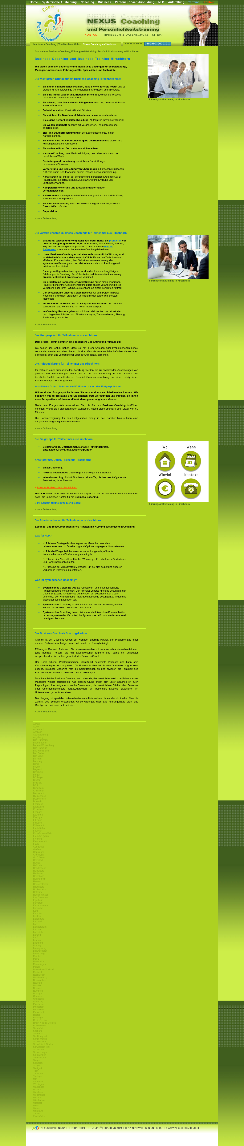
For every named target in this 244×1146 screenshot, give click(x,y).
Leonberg (38, 943)
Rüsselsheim (39, 1025)
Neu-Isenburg (40, 977)
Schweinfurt (39, 1049)
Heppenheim (39, 878)
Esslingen (38, 817)
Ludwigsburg (39, 948)
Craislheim (38, 790)
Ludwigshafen (40, 951)
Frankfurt (37, 830)
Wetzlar (37, 1097)
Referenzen (153, 43)
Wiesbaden (39, 1100)
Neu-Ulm (37, 985)
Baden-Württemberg (43, 745)
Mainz (36, 959)
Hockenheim (39, 889)
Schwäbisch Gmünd (43, 1044)
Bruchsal (37, 782)
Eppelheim (38, 809)
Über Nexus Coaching (44, 44)
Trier (35, 1071)
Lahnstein (38, 921)
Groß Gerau (39, 857)
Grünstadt (38, 860)
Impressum (112, 34)
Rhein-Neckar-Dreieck (44, 1023)
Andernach (38, 729)
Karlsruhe (38, 908)
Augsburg (38, 737)
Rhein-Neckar (40, 1020)
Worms (36, 1108)
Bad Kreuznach (41, 750)
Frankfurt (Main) (41, 836)
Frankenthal (39, 828)
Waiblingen (38, 1087)
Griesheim (38, 854)
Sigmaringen (39, 1055)
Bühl (35, 785)
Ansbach (37, 732)
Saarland (37, 1031)
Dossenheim (39, 798)
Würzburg (38, 1111)
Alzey (36, 726)
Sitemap (159, 34)
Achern (36, 724)
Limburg (37, 945)
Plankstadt (38, 1012)
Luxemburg (39, 953)
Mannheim (38, 961)
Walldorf (37, 1089)
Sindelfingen (39, 1057)
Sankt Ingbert (40, 1036)
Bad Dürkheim (40, 740)
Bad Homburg (40, 748)
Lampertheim (40, 926)
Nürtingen (38, 993)
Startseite (40, 51)
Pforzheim (38, 1004)
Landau (37, 929)
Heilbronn (38, 873)
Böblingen (38, 777)
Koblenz (37, 916)
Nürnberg (38, 991)
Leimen (37, 940)
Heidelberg (38, 870)
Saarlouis (38, 1033)
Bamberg (38, 761)
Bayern (36, 766)
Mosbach (38, 972)
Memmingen (39, 964)
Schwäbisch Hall (41, 1047)
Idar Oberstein (40, 897)
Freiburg (37, 838)
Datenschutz (137, 34)
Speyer (36, 1065)
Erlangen (37, 812)
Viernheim (38, 1081)
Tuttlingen (38, 1076)
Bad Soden (38, 753)
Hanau (36, 862)
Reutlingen (38, 1017)
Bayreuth (37, 769)
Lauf (35, 937)
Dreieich (37, 801)
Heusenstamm (40, 884)
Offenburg (38, 1001)
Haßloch (37, 865)
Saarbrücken (39, 1028)
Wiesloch (38, 1103)
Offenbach (38, 999)
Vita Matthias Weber (69, 44)
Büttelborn (38, 788)
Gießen (37, 849)
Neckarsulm (39, 975)
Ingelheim (38, 900)
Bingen (36, 774)
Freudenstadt (40, 841)
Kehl (35, 910)
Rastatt (36, 1015)
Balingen (37, 758)
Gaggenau (38, 846)
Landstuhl (38, 932)
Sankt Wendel (40, 1039)
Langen (37, 934)
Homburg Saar (40, 894)
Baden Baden (40, 742)
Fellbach (37, 822)
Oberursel (38, 996)
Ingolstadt (38, 902)
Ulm (35, 1079)
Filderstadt (38, 825)
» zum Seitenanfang (46, 218)
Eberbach (38, 804)
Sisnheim (38, 1063)
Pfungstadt (38, 1007)
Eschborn (38, 814)
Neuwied (37, 988)
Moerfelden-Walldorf (43, 969)
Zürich (36, 1113)
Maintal (37, 956)
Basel (36, 764)
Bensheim (38, 772)
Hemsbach (38, 876)
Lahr (35, 924)
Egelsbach (38, 806)
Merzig (36, 967)
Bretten (37, 780)
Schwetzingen (40, 1052)
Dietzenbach (39, 796)
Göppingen (38, 852)
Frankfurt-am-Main (42, 833)
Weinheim (38, 1092)
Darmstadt (38, 793)
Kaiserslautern (40, 905)
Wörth (36, 1105)
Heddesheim (39, 868)
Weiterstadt (39, 1095)
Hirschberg (38, 886)
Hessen (37, 881)
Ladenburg (38, 918)
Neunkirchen (39, 980)
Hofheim (37, 892)
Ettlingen (37, 820)
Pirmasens (38, 1009)
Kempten (37, 913)
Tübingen (38, 1073)
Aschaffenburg (40, 734)
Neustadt (37, 983)
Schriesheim (39, 1041)
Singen (36, 1060)
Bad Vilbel (38, 756)
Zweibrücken (39, 1116)
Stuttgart (37, 1068)
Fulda (36, 844)
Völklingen (38, 1084)
